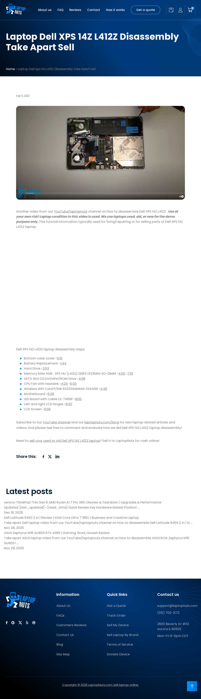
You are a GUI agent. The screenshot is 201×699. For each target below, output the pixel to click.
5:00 (73, 384)
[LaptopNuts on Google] (13, 622)
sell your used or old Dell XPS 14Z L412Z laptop (64, 440)
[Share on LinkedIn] (57, 456)
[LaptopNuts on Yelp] (27, 622)
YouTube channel (56, 422)
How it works (115, 10)
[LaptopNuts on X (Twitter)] (20, 622)
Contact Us (65, 635)
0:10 (59, 358)
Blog (59, 644)
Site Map (63, 654)
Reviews (75, 10)
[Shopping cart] (190, 10)
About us (45, 10)
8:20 (69, 404)
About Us (63, 605)
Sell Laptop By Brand (122, 635)
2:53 (46, 368)
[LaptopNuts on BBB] (33, 622)
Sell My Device (118, 625)
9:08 (47, 409)
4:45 (103, 389)
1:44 (63, 363)
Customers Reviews (71, 625)
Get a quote (145, 10)
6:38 (51, 394)
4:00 (121, 373)
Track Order (116, 615)
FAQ (60, 10)
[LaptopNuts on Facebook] (6, 622)
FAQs (60, 615)
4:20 (64, 384)
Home (10, 69)
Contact (93, 10)
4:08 (82, 378)
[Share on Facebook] (43, 456)
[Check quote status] (171, 9)
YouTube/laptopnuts (70, 211)
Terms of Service (120, 644)
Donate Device (118, 654)
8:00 (78, 399)
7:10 (130, 373)
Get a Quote (116, 605)
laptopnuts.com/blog (101, 422)
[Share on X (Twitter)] (50, 456)
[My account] (180, 10)
